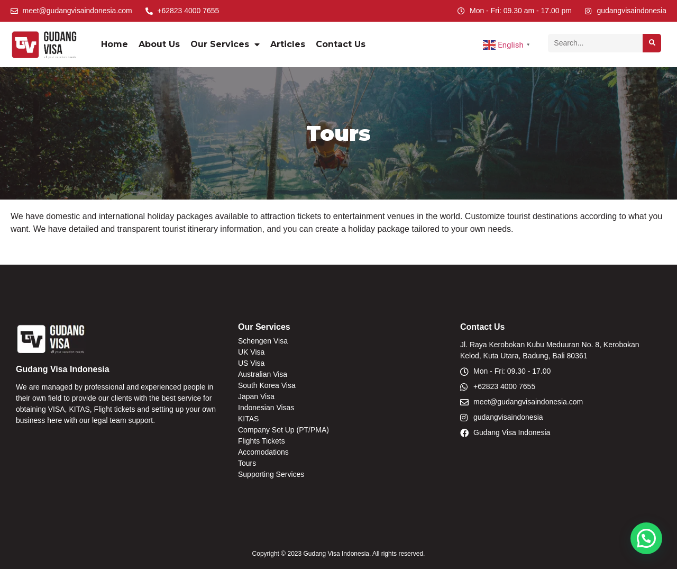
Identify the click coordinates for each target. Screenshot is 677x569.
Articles (287, 44)
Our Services (225, 44)
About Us (159, 44)
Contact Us (340, 44)
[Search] (652, 43)
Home (114, 44)
